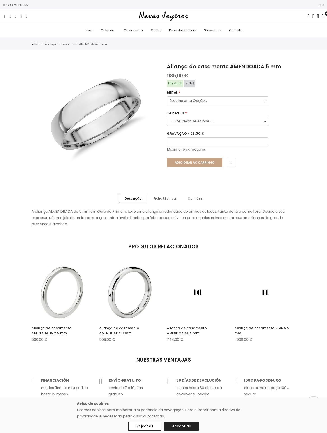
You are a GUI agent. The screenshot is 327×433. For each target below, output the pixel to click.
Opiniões (195, 198)
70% (190, 83)
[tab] (133, 198)
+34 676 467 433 (15, 5)
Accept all (181, 426)
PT (321, 5)
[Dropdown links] (313, 16)
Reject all (144, 426)
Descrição (133, 198)
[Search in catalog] (309, 16)
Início (35, 44)
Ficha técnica (164, 198)
